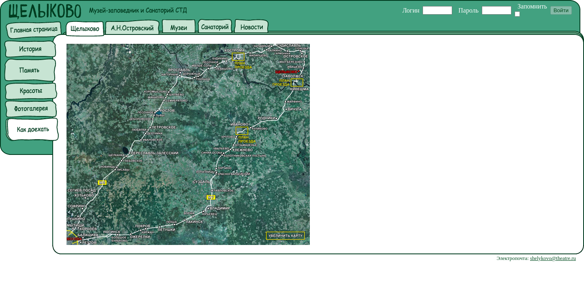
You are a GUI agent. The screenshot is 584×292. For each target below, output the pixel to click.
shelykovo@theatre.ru (553, 258)
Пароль (468, 10)
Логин (410, 10)
